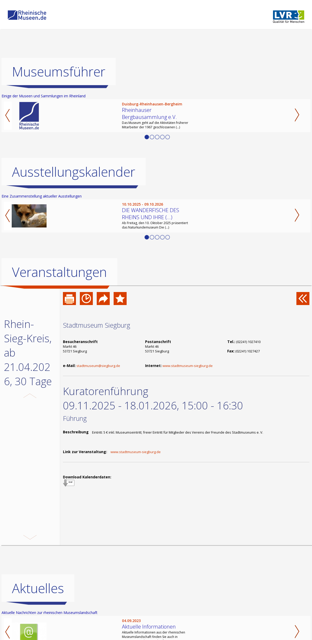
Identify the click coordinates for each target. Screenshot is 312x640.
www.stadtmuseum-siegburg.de (187, 365)
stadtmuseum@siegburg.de (98, 365)
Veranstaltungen (59, 272)
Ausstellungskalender (73, 172)
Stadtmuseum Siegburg (96, 325)
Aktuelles (38, 602)
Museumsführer (58, 71)
